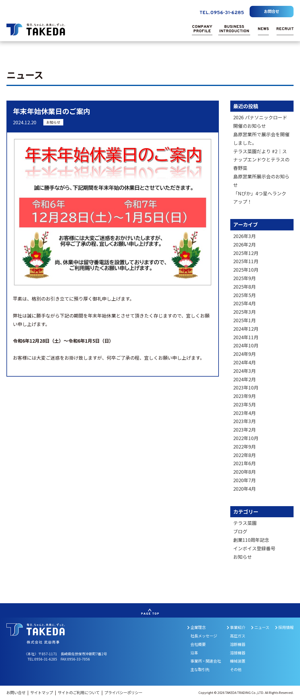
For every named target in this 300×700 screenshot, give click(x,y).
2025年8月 (244, 286)
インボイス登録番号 (254, 548)
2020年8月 (244, 471)
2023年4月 (244, 412)
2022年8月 (244, 454)
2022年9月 (244, 446)
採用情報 (284, 627)
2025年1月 (244, 320)
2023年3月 (244, 421)
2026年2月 (244, 244)
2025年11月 (245, 261)
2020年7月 (244, 480)
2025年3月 (244, 311)
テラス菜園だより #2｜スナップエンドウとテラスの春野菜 (261, 160)
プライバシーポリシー (123, 692)
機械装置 (237, 661)
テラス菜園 (245, 522)
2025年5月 (244, 295)
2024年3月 (244, 370)
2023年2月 (244, 429)
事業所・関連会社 (205, 661)
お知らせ (53, 122)
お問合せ (271, 11)
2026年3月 (244, 235)
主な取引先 (199, 669)
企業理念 (196, 627)
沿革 (194, 653)
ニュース (260, 627)
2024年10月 (245, 345)
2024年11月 (245, 337)
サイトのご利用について (79, 692)
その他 (235, 669)
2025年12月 (245, 252)
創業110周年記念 (251, 539)
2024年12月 (245, 328)
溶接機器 (237, 653)
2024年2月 (244, 379)
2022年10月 (245, 438)
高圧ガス (237, 636)
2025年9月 (244, 278)
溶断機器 (237, 644)
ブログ (240, 531)
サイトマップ (42, 692)
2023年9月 (244, 395)
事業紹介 (236, 627)
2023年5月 (244, 404)
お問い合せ (16, 692)
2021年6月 (244, 463)
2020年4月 (244, 488)
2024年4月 (244, 362)
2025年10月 (245, 269)
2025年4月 (244, 303)
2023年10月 (245, 387)
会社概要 (198, 644)
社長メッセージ (203, 636)
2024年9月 (244, 353)
